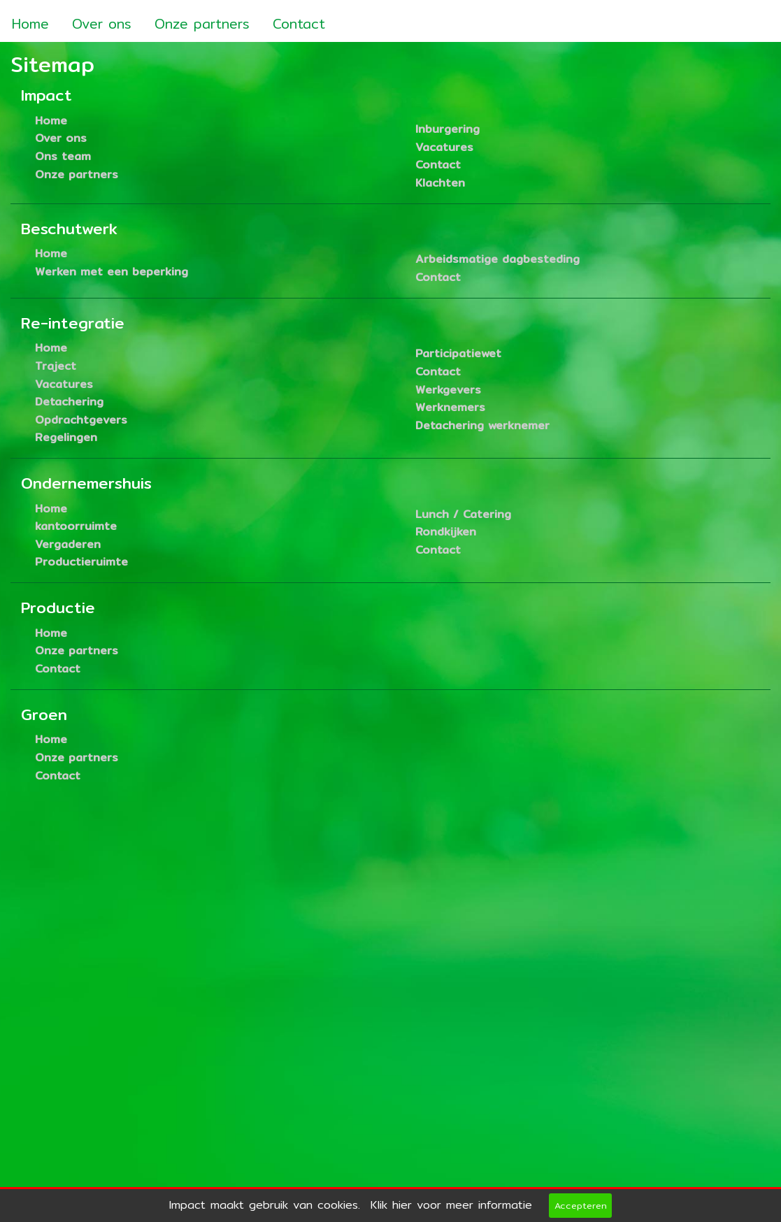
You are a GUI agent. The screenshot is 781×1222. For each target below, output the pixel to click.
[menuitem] (30, 19)
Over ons (101, 23)
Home (30, 23)
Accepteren (580, 1205)
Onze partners (202, 23)
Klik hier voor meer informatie (451, 1205)
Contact (299, 23)
